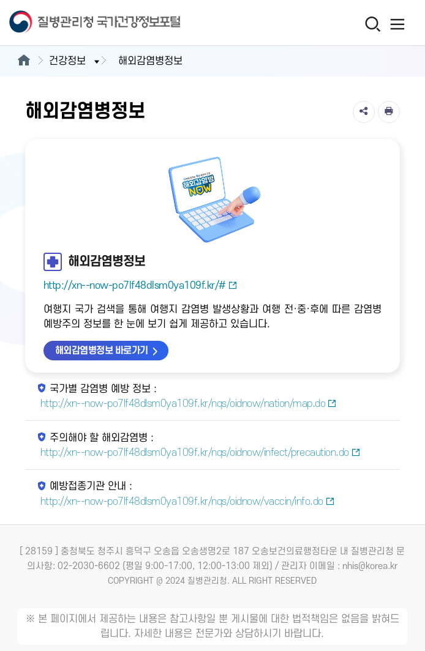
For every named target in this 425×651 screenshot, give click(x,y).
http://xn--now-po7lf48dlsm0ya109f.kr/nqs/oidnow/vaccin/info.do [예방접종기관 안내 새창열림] (187, 501)
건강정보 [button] (75, 61)
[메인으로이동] (24, 61)
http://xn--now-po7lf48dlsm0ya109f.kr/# (140, 285)
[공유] (364, 112)
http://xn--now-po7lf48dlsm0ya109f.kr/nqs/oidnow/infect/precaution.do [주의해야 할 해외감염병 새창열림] (200, 452)
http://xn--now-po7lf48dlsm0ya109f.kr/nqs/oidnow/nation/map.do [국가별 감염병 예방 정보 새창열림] (188, 403)
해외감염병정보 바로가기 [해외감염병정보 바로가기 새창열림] (101, 350)
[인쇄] (389, 112)
